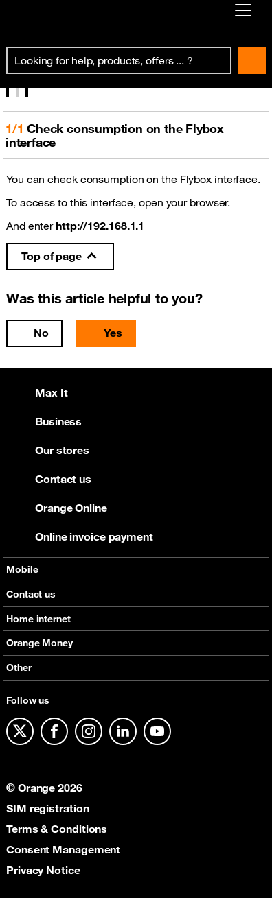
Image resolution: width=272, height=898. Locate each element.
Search (252, 60)
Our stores (47, 450)
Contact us (48, 478)
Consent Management (63, 849)
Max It (36, 392)
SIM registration (47, 808)
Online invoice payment (79, 536)
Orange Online (56, 507)
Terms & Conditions (56, 829)
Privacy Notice (43, 870)
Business (44, 421)
